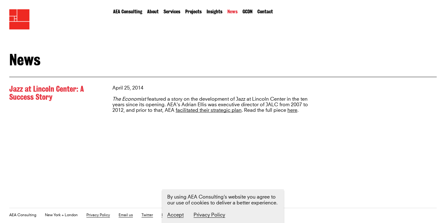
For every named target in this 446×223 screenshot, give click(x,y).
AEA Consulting (127, 12)
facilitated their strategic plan (209, 110)
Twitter (147, 215)
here (292, 110)
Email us (126, 215)
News (232, 12)
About (153, 12)
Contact (265, 12)
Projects (193, 12)
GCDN (247, 12)
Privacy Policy (98, 215)
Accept (175, 214)
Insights (214, 12)
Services (172, 12)
